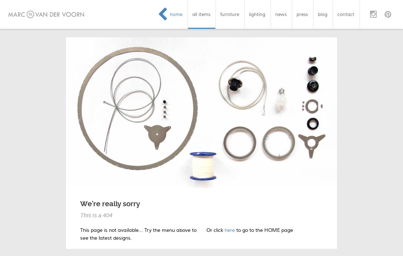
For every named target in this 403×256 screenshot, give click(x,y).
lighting (257, 14)
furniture (229, 14)
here (230, 230)
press (302, 14)
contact (345, 14)
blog (322, 14)
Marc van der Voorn (46, 14)
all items (201, 14)
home (176, 14)
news (281, 14)
